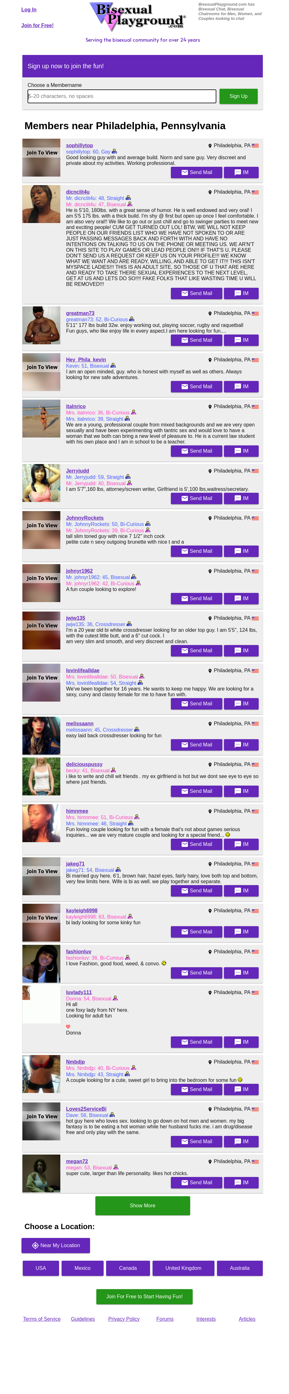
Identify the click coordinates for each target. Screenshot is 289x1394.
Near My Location (56, 1245)
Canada (128, 1268)
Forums (164, 1319)
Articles (247, 1319)
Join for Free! (37, 25)
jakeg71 (75, 863)
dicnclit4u (78, 192)
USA (41, 1268)
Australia (240, 1268)
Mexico (83, 1268)
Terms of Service (42, 1319)
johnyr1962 (79, 571)
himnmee (77, 811)
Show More (142, 1205)
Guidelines (83, 1319)
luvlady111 (79, 992)
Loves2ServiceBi (86, 1109)
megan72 (77, 1161)
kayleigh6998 (82, 910)
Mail (197, 172)
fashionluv (78, 951)
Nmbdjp (75, 1062)
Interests (206, 1319)
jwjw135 (75, 618)
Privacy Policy (124, 1319)
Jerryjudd (77, 471)
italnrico (76, 406)
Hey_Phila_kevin (86, 359)
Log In (29, 9)
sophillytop (79, 145)
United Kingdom (184, 1268)
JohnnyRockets (85, 518)
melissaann (79, 723)
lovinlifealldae (82, 670)
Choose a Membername (54, 85)
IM (241, 172)
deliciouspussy (84, 764)
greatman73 (80, 313)
